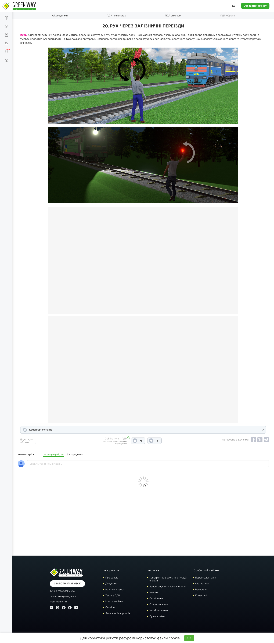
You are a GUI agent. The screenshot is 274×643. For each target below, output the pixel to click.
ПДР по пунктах (116, 15)
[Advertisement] (143, 520)
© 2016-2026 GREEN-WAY (62, 591)
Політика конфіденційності (63, 596)
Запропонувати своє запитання (167, 586)
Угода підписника (58, 601)
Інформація (111, 570)
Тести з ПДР (112, 595)
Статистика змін (158, 604)
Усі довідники (60, 15)
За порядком (75, 454)
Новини (153, 592)
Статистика (202, 583)
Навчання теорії (114, 589)
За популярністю (53, 454)
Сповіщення (156, 598)
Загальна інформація (117, 613)
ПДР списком (173, 15)
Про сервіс (111, 577)
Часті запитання (158, 610)
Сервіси (110, 607)
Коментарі (201, 595)
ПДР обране (227, 15)
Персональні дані (205, 577)
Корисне (153, 570)
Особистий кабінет (255, 5)
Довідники (111, 583)
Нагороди (201, 589)
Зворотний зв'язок (67, 583)
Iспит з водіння (114, 601)
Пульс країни (157, 616)
